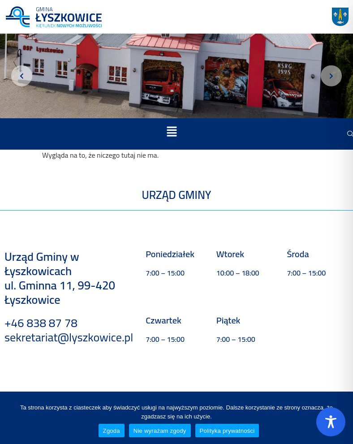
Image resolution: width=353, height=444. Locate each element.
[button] (172, 132)
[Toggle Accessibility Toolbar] (330, 421)
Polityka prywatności (227, 430)
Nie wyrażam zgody (159, 430)
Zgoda (111, 430)
